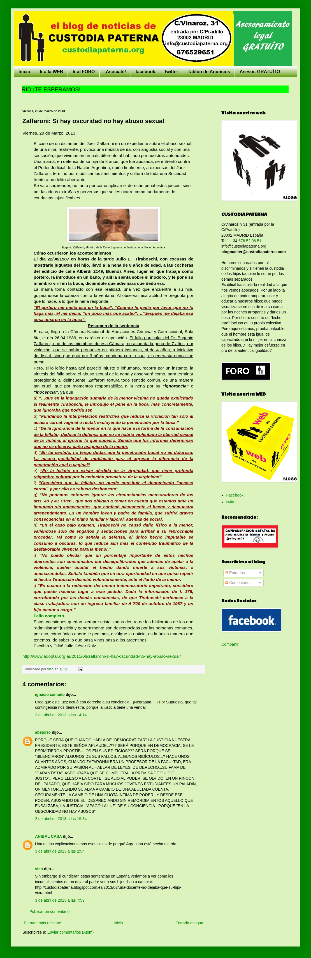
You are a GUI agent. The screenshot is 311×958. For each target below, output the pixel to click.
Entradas (235, 573)
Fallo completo (49, 615)
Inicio (24, 71)
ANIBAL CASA (48, 836)
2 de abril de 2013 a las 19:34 (61, 818)
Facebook (234, 495)
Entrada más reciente (42, 923)
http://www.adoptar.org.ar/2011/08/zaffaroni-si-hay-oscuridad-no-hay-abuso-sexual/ (101, 656)
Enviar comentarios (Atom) (70, 932)
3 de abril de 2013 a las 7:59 (60, 900)
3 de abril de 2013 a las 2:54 (60, 851)
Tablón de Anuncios (209, 71)
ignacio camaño (50, 694)
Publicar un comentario (49, 911)
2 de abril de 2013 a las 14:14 (61, 715)
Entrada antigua (189, 923)
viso (39, 869)
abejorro (43, 732)
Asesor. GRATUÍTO (260, 71)
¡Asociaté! (115, 71)
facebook (145, 71)
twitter (171, 71)
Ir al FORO (84, 71)
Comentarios (238, 582)
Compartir (229, 644)
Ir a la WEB (51, 71)
